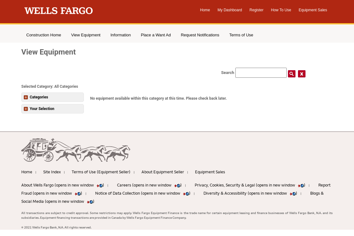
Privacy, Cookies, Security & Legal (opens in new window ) (250, 184)
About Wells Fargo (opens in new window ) (62, 184)
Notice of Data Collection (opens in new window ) (143, 193)
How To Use (281, 10)
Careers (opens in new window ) (149, 184)
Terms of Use (241, 35)
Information (120, 35)
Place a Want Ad (156, 35)
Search (227, 72)
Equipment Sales (313, 10)
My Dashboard (230, 10)
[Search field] (261, 73)
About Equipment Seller (162, 171)
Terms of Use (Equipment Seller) (101, 171)
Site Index (52, 171)
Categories (36, 97)
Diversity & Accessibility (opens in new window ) (250, 193)
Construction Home (43, 35)
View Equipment (85, 35)
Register (256, 10)
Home (205, 10)
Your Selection (39, 109)
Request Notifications (200, 35)
